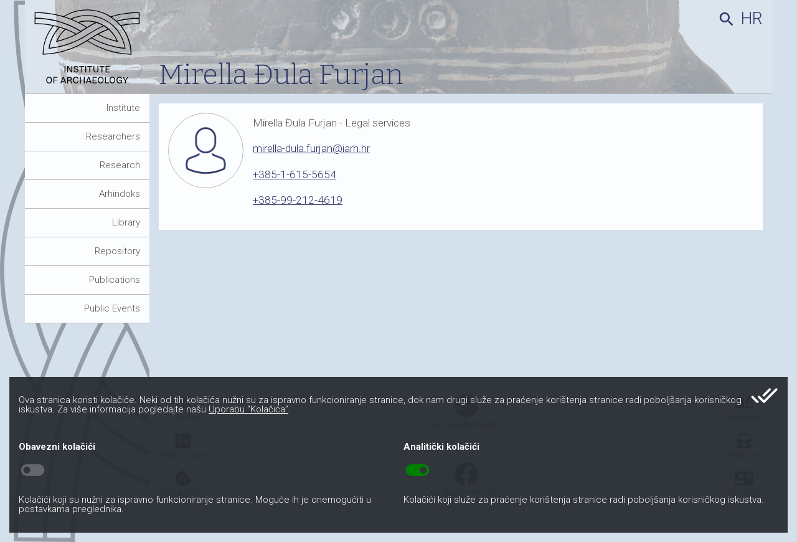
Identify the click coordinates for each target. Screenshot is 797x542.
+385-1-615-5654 (294, 174)
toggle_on (417, 470)
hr (752, 19)
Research (120, 165)
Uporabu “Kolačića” (248, 409)
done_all (764, 395)
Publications (114, 279)
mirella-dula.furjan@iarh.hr (311, 148)
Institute (123, 107)
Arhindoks (119, 193)
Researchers (113, 136)
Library (126, 222)
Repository (117, 251)
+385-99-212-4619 (297, 200)
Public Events (112, 308)
